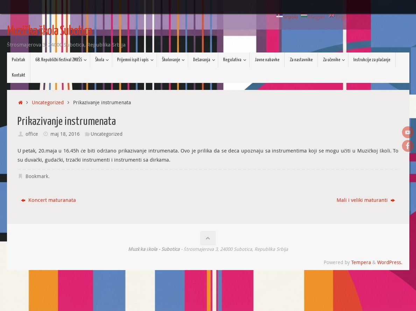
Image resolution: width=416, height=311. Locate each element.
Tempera (361, 262)
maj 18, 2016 (65, 134)
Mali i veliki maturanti (366, 199)
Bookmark (37, 176)
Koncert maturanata (48, 199)
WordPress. (389, 262)
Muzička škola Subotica (49, 31)
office (32, 134)
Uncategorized (48, 102)
